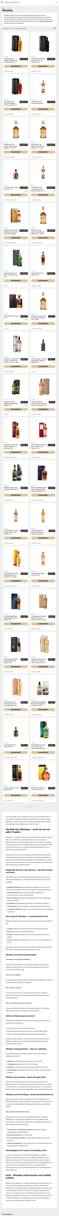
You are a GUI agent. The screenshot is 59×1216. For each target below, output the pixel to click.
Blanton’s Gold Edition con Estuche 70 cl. (38, 788)
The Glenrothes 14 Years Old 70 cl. (10, 745)
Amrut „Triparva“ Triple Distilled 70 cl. (11, 788)
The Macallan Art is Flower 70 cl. (37, 274)
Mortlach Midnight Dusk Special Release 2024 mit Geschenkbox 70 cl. (38, 489)
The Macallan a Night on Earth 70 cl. (38, 574)
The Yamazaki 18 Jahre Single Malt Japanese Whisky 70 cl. (38, 360)
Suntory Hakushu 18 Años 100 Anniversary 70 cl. (11, 274)
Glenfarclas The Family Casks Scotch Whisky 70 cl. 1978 (38, 146)
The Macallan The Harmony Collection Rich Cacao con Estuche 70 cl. (39, 404)
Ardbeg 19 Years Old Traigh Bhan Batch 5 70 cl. (11, 489)
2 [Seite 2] (25, 806)
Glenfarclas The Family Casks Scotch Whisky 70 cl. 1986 (38, 232)
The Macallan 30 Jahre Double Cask (37, 102)
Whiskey (6, 56)
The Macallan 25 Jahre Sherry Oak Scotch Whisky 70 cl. (38, 189)
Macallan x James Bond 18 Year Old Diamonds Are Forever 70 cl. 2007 (11, 360)
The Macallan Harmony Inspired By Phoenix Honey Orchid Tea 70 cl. (39, 618)
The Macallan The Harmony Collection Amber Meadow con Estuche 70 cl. (10, 704)
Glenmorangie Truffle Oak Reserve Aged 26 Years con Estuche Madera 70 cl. (11, 232)
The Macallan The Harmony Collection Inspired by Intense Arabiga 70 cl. (37, 533)
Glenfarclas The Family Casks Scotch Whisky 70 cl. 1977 (10, 146)
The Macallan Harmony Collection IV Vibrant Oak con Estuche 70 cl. (38, 660)
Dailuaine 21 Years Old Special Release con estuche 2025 (11, 446)
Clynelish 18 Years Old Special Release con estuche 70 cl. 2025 (11, 575)
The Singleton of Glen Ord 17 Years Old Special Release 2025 (38, 746)
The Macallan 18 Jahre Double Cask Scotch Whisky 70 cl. (11, 532)
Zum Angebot (16, 66)
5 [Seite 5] (33, 806)
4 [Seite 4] (30, 806)
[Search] (56, 2)
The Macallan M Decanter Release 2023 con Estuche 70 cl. (10, 104)
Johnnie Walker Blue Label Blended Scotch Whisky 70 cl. (11, 618)
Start (3, 8)
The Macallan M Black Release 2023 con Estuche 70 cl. (38, 60)
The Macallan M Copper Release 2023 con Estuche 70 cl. (11, 60)
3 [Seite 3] (28, 806)
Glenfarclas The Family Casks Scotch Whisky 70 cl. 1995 (38, 317)
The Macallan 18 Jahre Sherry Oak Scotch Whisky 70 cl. (38, 446)
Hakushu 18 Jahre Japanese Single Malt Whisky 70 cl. (11, 403)
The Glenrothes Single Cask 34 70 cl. (11, 188)
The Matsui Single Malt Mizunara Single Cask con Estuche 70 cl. (38, 703)
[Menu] (2, 2)
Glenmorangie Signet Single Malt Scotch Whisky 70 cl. (11, 660)
